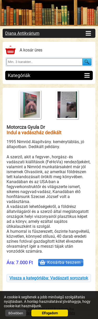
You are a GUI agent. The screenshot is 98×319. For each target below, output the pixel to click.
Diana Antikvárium (22, 33)
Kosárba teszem (64, 262)
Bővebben (15, 313)
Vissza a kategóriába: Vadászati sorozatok (48, 278)
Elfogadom (50, 313)
